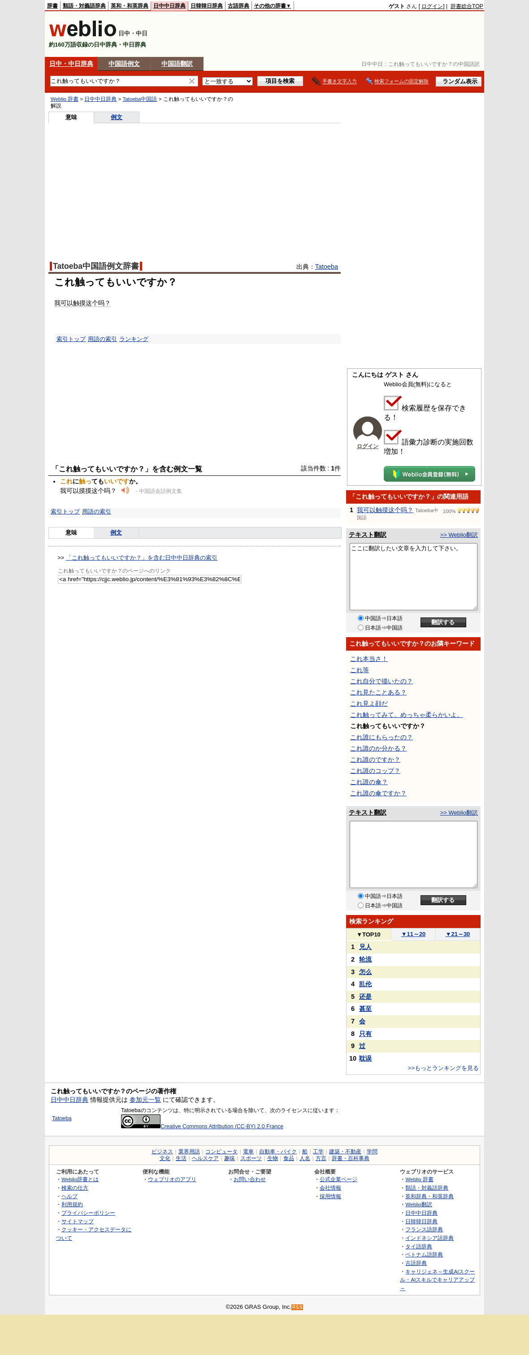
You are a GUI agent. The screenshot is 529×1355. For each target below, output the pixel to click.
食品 (288, 1158)
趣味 (229, 1158)
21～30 (458, 934)
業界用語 (189, 1151)
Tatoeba (326, 266)
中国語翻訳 (177, 63)
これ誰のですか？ (375, 759)
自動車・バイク (278, 1151)
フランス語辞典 (424, 1229)
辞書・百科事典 (350, 1158)
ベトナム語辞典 (424, 1254)
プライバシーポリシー (88, 1213)
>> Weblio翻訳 (459, 534)
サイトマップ (77, 1221)
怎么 (365, 971)
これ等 (359, 669)
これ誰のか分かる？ (378, 748)
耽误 (365, 1058)
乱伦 (365, 984)
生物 (272, 1158)
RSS (297, 1307)
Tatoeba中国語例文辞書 (96, 266)
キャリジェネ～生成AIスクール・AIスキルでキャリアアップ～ (437, 1280)
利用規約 (72, 1204)
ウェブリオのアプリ (172, 1179)
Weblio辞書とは (80, 1179)
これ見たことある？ (378, 692)
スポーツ (251, 1158)
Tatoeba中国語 (139, 99)
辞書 (52, 6)
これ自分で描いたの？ (381, 681)
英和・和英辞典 (129, 6)
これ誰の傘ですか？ (378, 793)
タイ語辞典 (418, 1246)
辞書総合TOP (467, 6)
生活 (181, 1158)
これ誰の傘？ (369, 781)
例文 (116, 117)
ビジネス (162, 1151)
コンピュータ (221, 1151)
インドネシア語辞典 (429, 1238)
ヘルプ (69, 1196)
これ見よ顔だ (369, 703)
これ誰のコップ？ (375, 770)
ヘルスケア (205, 1158)
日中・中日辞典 (71, 63)
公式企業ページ (338, 1179)
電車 (248, 1151)
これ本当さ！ (369, 658)
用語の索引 (102, 339)
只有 (365, 1033)
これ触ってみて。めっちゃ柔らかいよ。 (406, 714)
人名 (304, 1158)
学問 (372, 1151)
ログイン (432, 6)
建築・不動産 (345, 1151)
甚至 (365, 1008)
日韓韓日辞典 (207, 6)
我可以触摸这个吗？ (82, 302)
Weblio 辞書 (64, 99)
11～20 (413, 934)
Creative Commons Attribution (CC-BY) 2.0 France (202, 1126)
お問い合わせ (250, 1179)
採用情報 (330, 1196)
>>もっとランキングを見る (443, 1068)
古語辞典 (238, 6)
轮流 (365, 959)
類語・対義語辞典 (84, 6)
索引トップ (71, 339)
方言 (321, 1158)
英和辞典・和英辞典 (429, 1196)
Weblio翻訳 (418, 1204)
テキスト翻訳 (367, 534)
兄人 (365, 946)
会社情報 (330, 1188)
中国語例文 (124, 63)
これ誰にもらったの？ (381, 737)
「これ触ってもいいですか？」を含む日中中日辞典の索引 (141, 557)
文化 (165, 1158)
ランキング (133, 339)
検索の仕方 (74, 1188)
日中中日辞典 (169, 6)
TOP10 (368, 934)
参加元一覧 (145, 1099)
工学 (318, 1151)
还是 (365, 996)
